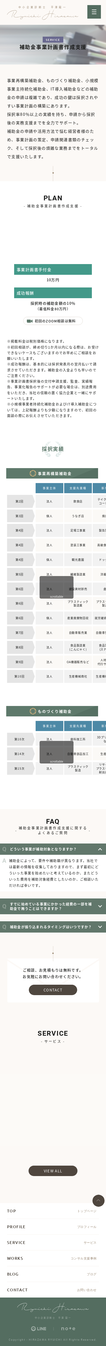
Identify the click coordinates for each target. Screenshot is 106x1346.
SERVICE (16, 1242)
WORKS (15, 1258)
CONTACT (53, 990)
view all (53, 1171)
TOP (11, 1211)
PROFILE (16, 1226)
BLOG (13, 1274)
